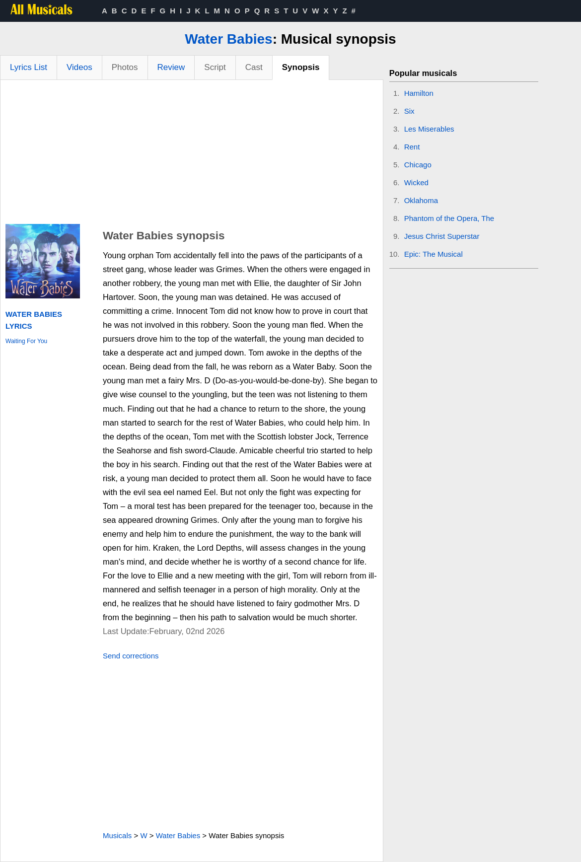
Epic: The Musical (433, 254)
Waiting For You (26, 341)
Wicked (416, 182)
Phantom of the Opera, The (449, 218)
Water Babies (228, 39)
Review (171, 67)
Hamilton (419, 93)
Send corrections (131, 655)
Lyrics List (28, 67)
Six (409, 111)
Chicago (418, 164)
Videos (79, 67)
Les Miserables (429, 129)
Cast (254, 67)
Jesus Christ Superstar (442, 236)
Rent (412, 147)
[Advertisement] (191, 154)
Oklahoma (421, 200)
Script (214, 67)
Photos (125, 67)
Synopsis (301, 67)
